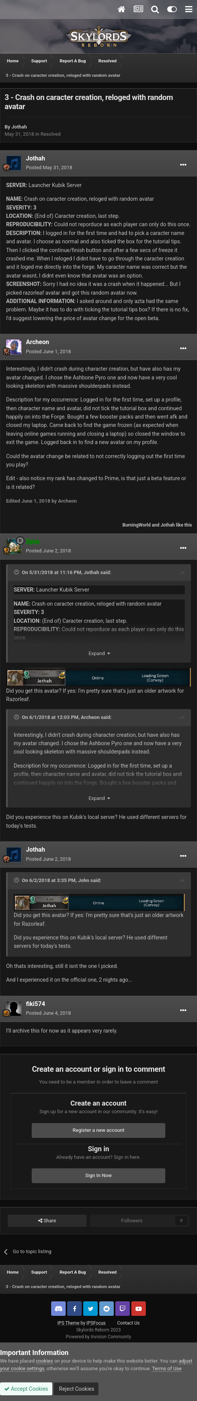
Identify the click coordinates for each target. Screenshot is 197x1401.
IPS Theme (68, 1323)
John (83, 880)
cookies (44, 1361)
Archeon (37, 342)
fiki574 (35, 1004)
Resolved (50, 134)
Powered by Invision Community (98, 1336)
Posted (49, 167)
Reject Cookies (76, 1389)
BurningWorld (137, 525)
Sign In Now (98, 1175)
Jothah (19, 127)
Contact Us (128, 1323)
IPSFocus (95, 1323)
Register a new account (98, 1130)
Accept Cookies (26, 1389)
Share (47, 1220)
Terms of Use (166, 1368)
